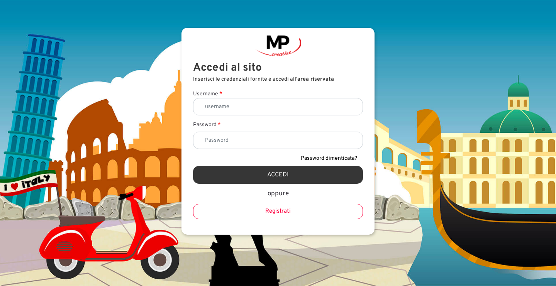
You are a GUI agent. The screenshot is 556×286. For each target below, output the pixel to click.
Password (206, 125)
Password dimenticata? (329, 158)
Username (207, 94)
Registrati (278, 211)
